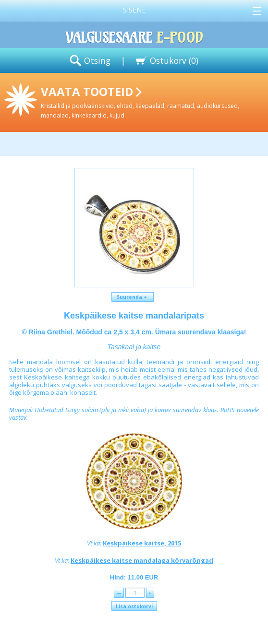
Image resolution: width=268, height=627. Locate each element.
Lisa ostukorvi (134, 606)
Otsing (97, 60)
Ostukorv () (174, 60)
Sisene (134, 9)
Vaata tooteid (152, 101)
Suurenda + (132, 297)
